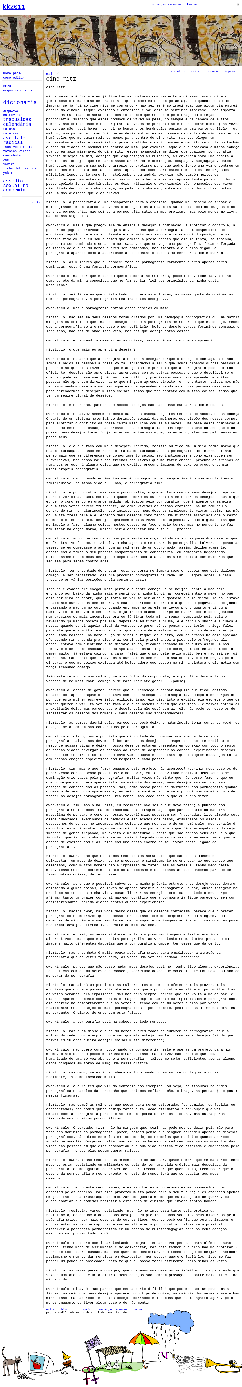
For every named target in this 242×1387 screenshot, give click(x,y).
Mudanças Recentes (167, 4)
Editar (196, 71)
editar (37, 202)
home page (12, 73)
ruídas (9, 129)
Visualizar (179, 71)
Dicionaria (20, 103)
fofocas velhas (16, 151)
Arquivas (11, 111)
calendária (17, 124)
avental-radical (14, 140)
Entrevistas (14, 115)
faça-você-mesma (17, 147)
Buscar (192, 4)
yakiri (9, 164)
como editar (14, 78)
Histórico (213, 71)
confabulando (14, 155)
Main (50, 74)
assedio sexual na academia (15, 186)
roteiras (11, 133)
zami (7, 160)
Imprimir (231, 71)
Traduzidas (17, 119)
